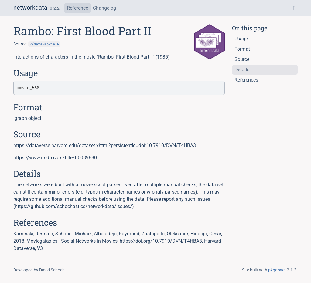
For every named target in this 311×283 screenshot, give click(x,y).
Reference (77, 8)
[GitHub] (294, 8)
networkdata (30, 7)
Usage (241, 39)
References (246, 80)
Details (241, 69)
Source (241, 59)
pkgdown (277, 270)
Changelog (104, 8)
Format (242, 49)
